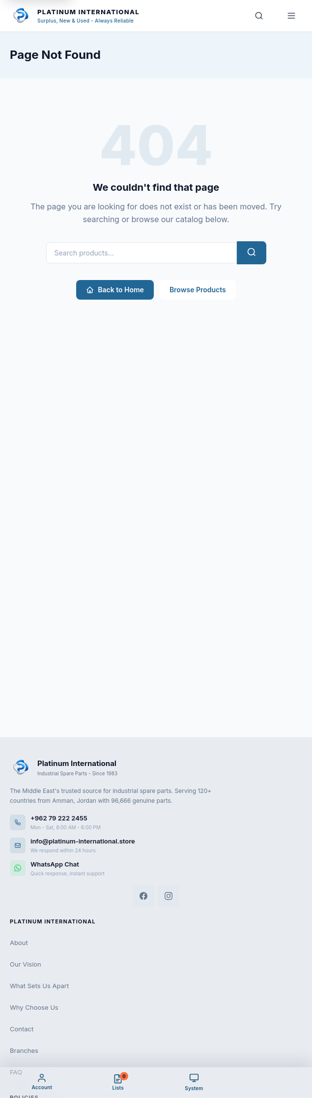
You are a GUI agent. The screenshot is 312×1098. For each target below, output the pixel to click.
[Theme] (194, 1082)
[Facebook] (143, 896)
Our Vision (25, 964)
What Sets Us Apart (39, 986)
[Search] (259, 16)
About (19, 942)
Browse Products (198, 289)
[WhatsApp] (156, 868)
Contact (21, 1029)
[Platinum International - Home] (75, 15)
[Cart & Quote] (118, 1082)
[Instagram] (168, 896)
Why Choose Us (34, 1007)
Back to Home (115, 289)
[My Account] (42, 1082)
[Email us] (156, 845)
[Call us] (156, 822)
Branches (24, 1050)
